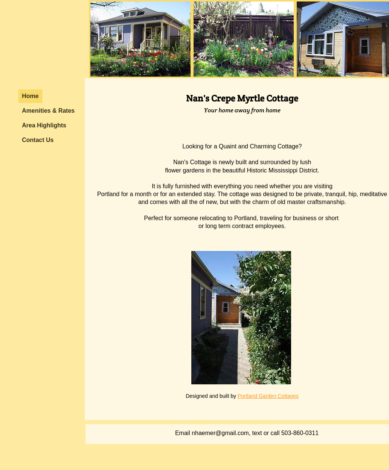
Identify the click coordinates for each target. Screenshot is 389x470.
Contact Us (38, 140)
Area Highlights (44, 125)
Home (30, 96)
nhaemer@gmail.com (220, 433)
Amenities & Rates (48, 110)
